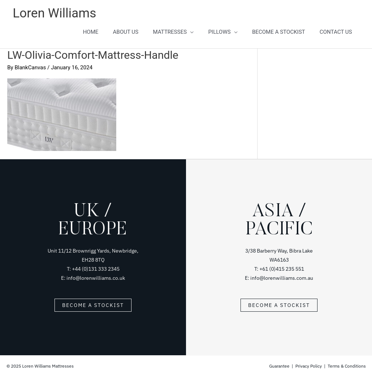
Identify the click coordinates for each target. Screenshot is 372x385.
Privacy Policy (308, 366)
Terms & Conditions (347, 366)
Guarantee (280, 366)
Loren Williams (54, 13)
